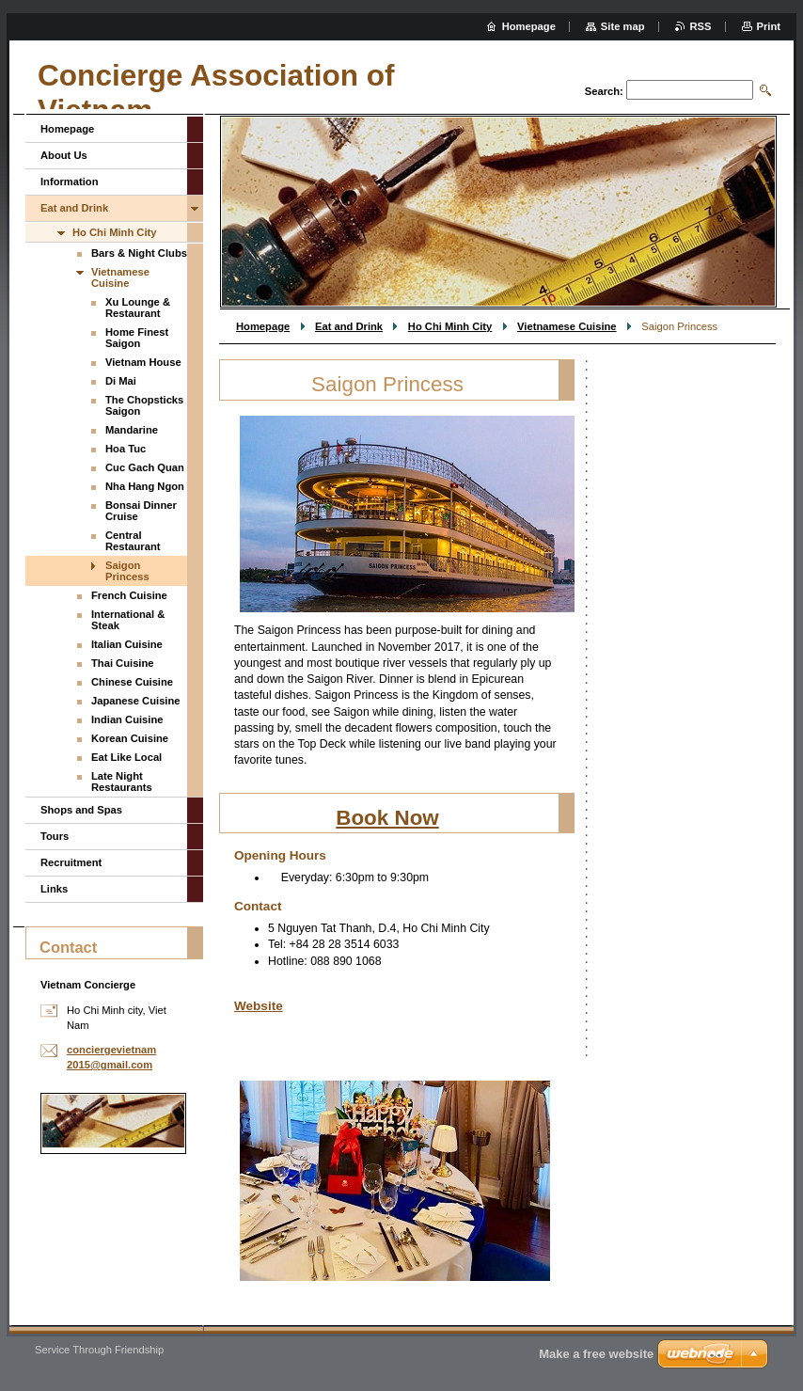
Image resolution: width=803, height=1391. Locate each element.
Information (69, 181)
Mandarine (131, 429)
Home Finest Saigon (136, 337)
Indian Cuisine (127, 719)
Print (768, 26)
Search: (604, 91)
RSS (701, 26)
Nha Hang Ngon (144, 486)
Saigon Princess (127, 571)
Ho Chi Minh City (450, 326)
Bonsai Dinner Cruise (141, 510)
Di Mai (120, 381)
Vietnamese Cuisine (567, 326)
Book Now (387, 818)
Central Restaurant (132, 541)
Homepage (263, 326)
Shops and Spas (81, 809)
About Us (63, 155)
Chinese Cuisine (132, 682)
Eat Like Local (126, 757)
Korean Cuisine (129, 738)
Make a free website (596, 1354)
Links (54, 888)
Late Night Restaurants (121, 781)
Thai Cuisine (122, 663)
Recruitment (71, 862)
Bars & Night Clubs (139, 253)
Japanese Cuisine (136, 700)
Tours (54, 836)
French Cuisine (129, 595)
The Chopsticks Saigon (144, 405)
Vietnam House (143, 362)
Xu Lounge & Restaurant (137, 307)
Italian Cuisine (127, 644)
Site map (623, 26)
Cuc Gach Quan (144, 467)
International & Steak (128, 620)
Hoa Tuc (125, 448)
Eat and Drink (349, 326)
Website (258, 1006)
